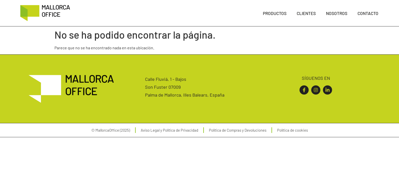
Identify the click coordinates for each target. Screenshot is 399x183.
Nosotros (336, 13)
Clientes (306, 13)
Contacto (368, 13)
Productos (275, 13)
